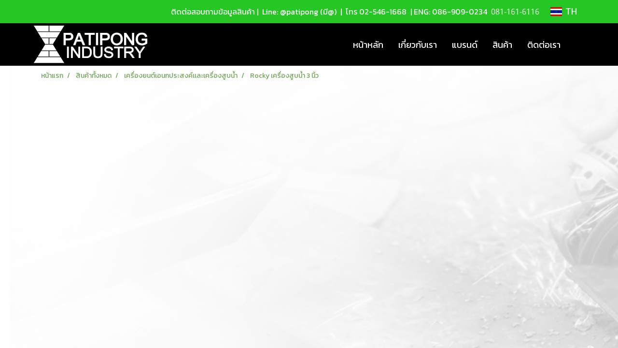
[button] (576, 44)
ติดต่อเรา (544, 44)
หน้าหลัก (368, 44)
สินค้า (502, 44)
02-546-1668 (383, 11)
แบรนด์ (465, 44)
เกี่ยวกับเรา (417, 44)
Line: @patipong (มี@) (298, 11)
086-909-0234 (459, 11)
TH (563, 11)
